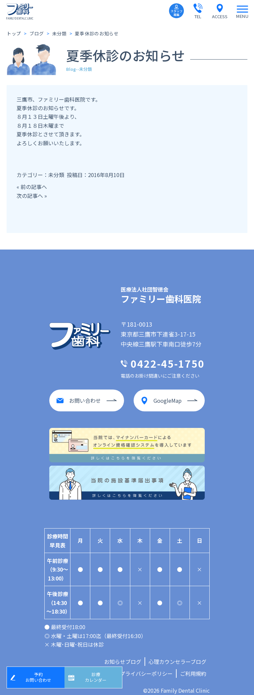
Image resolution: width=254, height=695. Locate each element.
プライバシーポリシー (146, 667)
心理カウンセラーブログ (177, 655)
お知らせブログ (122, 655)
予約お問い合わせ (41, 676)
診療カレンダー (98, 676)
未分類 (56, 175)
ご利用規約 (193, 667)
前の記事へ (34, 187)
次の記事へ (30, 196)
